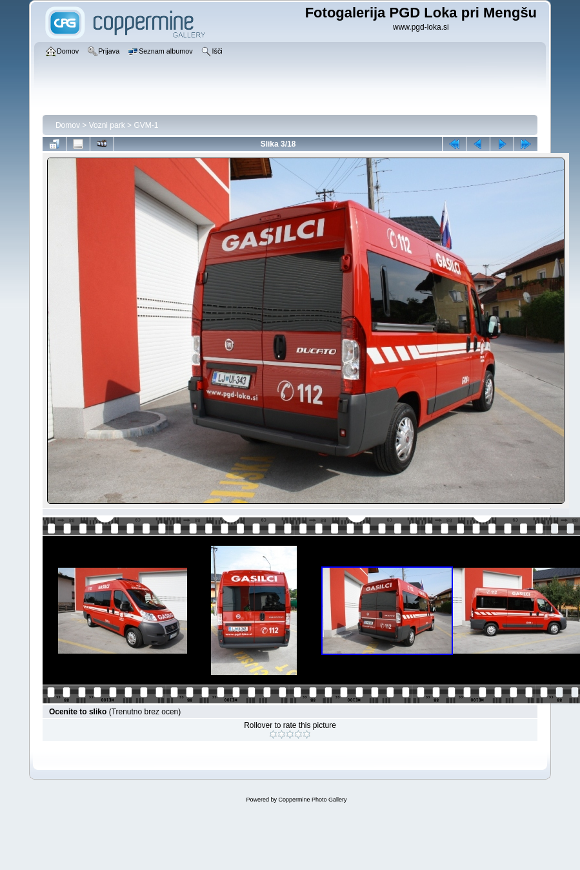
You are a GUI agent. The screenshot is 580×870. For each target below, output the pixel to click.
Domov (67, 125)
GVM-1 (146, 125)
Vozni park (107, 125)
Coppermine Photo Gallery (312, 799)
